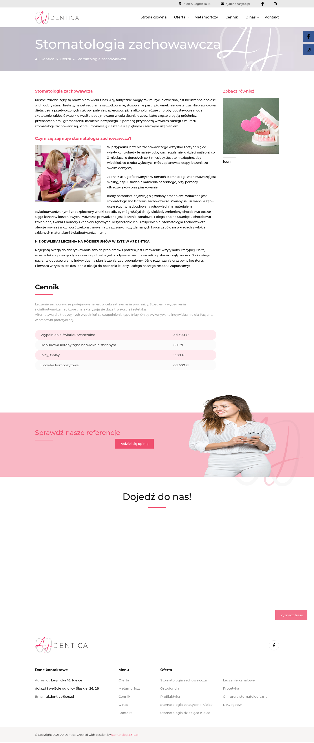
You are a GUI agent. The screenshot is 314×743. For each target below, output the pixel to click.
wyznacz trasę (291, 615)
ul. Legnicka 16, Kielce (64, 680)
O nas (250, 17)
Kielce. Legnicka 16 (194, 3)
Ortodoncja (169, 688)
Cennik (231, 17)
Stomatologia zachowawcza (183, 680)
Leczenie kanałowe (239, 680)
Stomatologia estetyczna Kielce (186, 705)
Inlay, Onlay (50, 355)
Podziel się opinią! (134, 444)
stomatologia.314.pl (125, 734)
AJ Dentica (44, 59)
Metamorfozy (206, 17)
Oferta (179, 17)
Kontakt (272, 17)
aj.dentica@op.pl (235, 3)
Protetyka (231, 688)
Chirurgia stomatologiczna (245, 696)
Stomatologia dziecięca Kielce (185, 713)
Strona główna (153, 17)
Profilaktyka (170, 696)
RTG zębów (232, 705)
